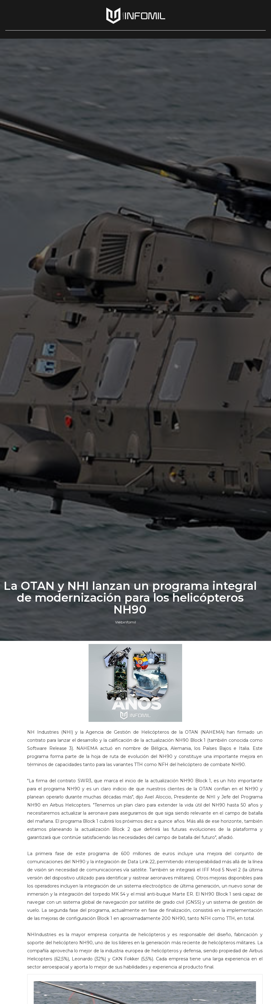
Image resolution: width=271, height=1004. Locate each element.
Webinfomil (125, 622)
